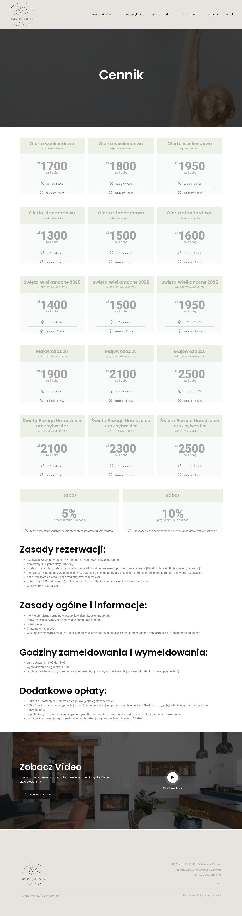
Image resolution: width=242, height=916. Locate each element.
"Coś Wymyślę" (50, 896)
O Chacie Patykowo (130, 14)
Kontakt (229, 14)
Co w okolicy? (187, 14)
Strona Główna (101, 14)
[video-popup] (172, 777)
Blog (168, 14)
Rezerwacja (210, 14)
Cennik (154, 14)
